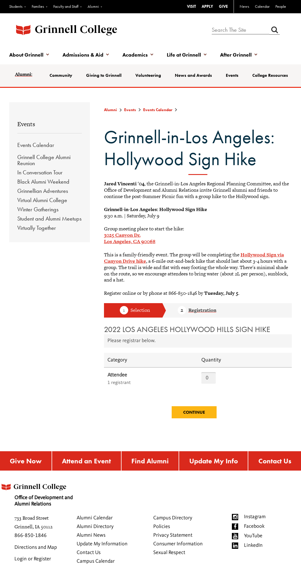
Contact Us (274, 460)
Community (61, 75)
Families (38, 6)
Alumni (93, 6)
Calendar (262, 6)
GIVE (223, 6)
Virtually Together (36, 228)
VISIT (191, 6)
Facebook (254, 526)
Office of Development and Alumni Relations (36, 493)
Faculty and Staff (65, 6)
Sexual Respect (169, 552)
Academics (135, 54)
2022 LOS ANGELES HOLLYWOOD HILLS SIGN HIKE (187, 329)
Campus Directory (172, 518)
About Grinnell (26, 54)
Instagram (255, 516)
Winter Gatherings (37, 209)
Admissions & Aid (83, 54)
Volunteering (148, 75)
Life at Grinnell (184, 54)
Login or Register (32, 559)
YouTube (253, 535)
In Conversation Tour (40, 172)
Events (232, 75)
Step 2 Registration (197, 310)
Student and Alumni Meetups (49, 218)
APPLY (207, 6)
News (244, 6)
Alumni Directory (95, 526)
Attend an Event (86, 460)
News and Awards (193, 75)
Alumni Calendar (95, 518)
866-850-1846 (30, 535)
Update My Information (102, 544)
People (280, 6)
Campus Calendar (96, 561)
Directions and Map (35, 547)
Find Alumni (150, 460)
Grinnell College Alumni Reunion (44, 160)
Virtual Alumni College (42, 200)
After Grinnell (236, 54)
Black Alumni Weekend (43, 181)
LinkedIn (253, 545)
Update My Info (213, 460)
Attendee (117, 375)
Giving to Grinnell (104, 75)
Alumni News (91, 535)
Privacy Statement (172, 535)
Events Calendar (35, 145)
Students (15, 6)
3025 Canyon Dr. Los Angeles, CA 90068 (130, 238)
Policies (161, 526)
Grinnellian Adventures (42, 191)
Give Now (25, 460)
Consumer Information (178, 544)
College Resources (270, 75)
